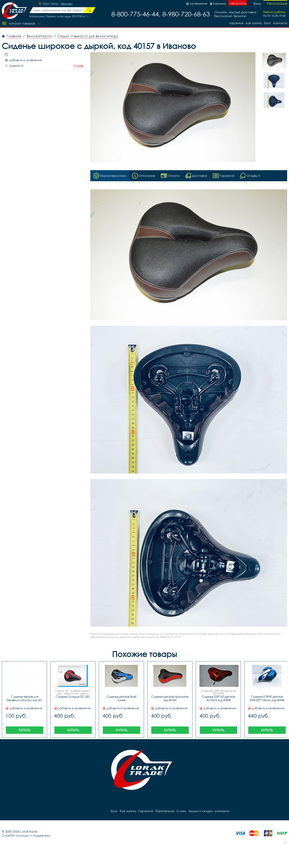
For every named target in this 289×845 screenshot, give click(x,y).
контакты (280, 23)
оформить (237, 3)
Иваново (66, 3)
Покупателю (164, 811)
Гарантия (236, 23)
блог (267, 23)
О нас (181, 811)
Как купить (254, 23)
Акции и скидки (201, 811)
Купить (24, 730)
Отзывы (78, 65)
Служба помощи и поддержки (26, 835)
